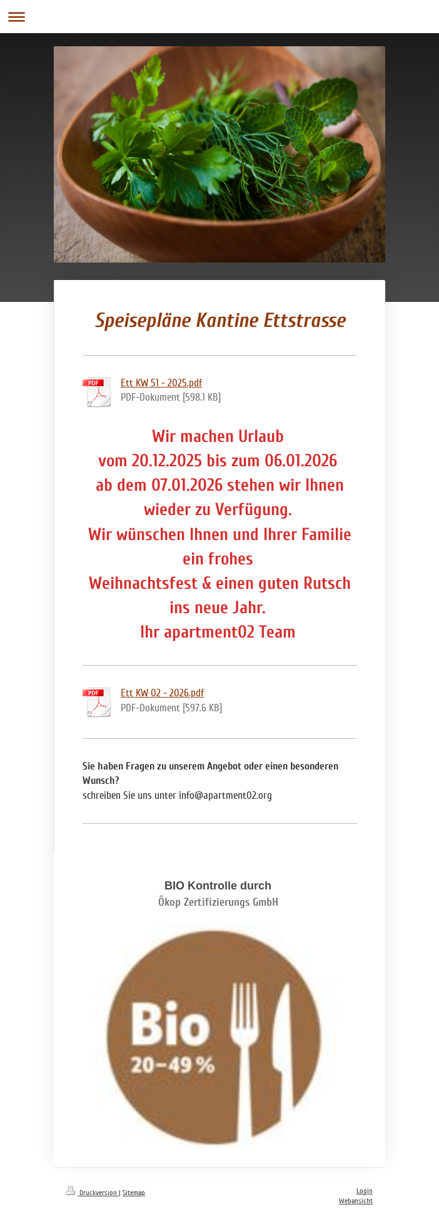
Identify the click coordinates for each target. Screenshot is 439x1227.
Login (364, 1191)
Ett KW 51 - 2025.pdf (161, 382)
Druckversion (92, 1193)
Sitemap (134, 1193)
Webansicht (356, 1201)
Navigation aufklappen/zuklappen (219, 16)
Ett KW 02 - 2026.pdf (162, 692)
